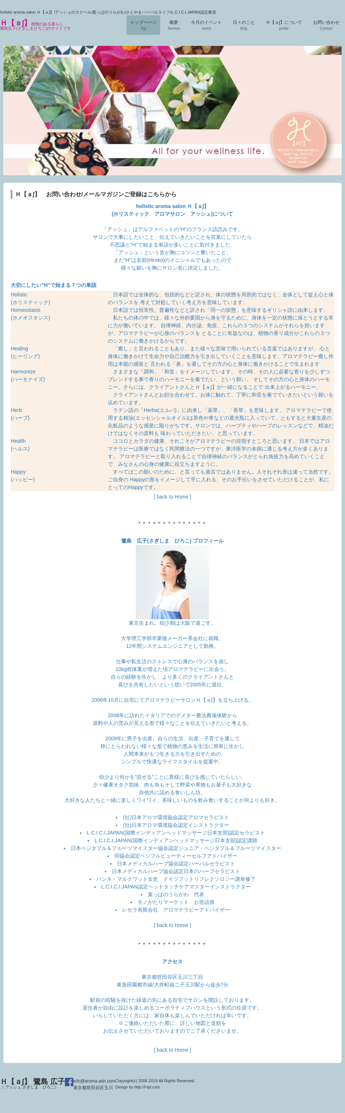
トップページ (143, 25)
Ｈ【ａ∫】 (35, 24)
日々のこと (244, 25)
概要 (174, 25)
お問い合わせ (326, 25)
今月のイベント (206, 25)
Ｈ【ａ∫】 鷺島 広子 (32, 1083)
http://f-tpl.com (147, 1087)
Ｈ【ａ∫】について (284, 25)
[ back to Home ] (172, 497)
